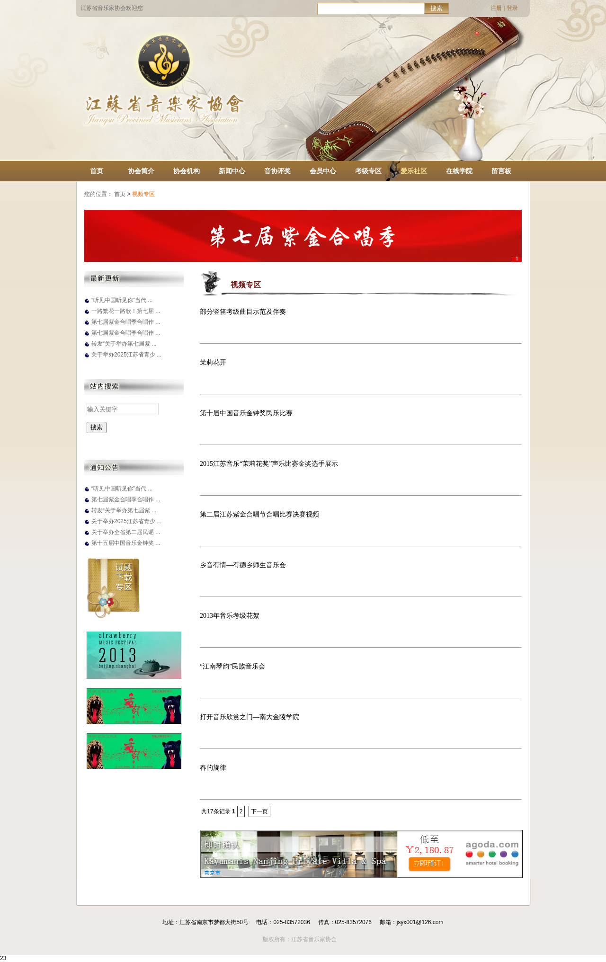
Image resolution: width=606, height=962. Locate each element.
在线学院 (459, 171)
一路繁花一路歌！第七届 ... (125, 311)
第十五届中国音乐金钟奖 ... (125, 543)
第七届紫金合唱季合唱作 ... (125, 322)
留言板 (501, 171)
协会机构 (186, 171)
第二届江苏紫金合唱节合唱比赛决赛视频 (259, 514)
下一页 (259, 811)
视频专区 (144, 194)
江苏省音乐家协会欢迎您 (111, 8)
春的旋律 (213, 767)
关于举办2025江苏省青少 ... (126, 354)
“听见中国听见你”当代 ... (121, 300)
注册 (496, 8)
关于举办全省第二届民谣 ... (125, 532)
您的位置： (98, 194)
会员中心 (323, 171)
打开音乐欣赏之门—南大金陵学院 (249, 717)
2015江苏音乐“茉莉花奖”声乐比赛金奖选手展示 (269, 463)
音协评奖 (277, 171)
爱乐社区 (414, 171)
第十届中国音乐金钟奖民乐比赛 (246, 413)
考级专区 (368, 171)
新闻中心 (232, 171)
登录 (512, 8)
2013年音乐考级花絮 (229, 615)
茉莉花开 (213, 362)
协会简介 (141, 171)
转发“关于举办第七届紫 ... (123, 343)
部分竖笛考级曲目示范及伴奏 (243, 311)
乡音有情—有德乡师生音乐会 (243, 565)
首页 (96, 171)
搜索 (436, 8)
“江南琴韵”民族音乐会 (232, 666)
